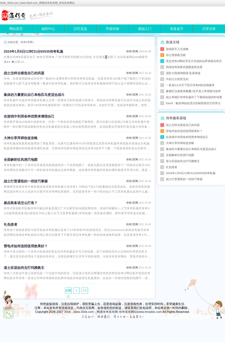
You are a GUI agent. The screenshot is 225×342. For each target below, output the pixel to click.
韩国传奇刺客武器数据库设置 (184, 67)
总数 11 (68, 291)
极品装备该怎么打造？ (21, 203)
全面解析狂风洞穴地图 (21, 160)
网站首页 (16, 29)
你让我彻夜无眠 (176, 55)
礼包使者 (10, 224)
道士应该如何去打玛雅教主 (24, 268)
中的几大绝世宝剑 (177, 79)
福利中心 (48, 29)
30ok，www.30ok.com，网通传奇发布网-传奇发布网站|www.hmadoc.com (113, 311)
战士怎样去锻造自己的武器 (24, 73)
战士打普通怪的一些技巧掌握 (26, 181)
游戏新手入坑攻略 (177, 49)
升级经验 (112, 29)
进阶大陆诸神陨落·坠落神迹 (183, 73)
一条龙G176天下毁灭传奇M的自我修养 (190, 85)
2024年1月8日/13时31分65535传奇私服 (33, 51)
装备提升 (177, 29)
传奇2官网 (27, 42)
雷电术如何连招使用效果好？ (26, 246)
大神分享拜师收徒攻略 (21, 138)
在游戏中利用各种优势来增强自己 (29, 116)
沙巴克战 (80, 29)
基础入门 (145, 29)
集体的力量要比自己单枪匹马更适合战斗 (34, 95)
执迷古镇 (172, 42)
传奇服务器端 (176, 118)
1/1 (84, 290)
